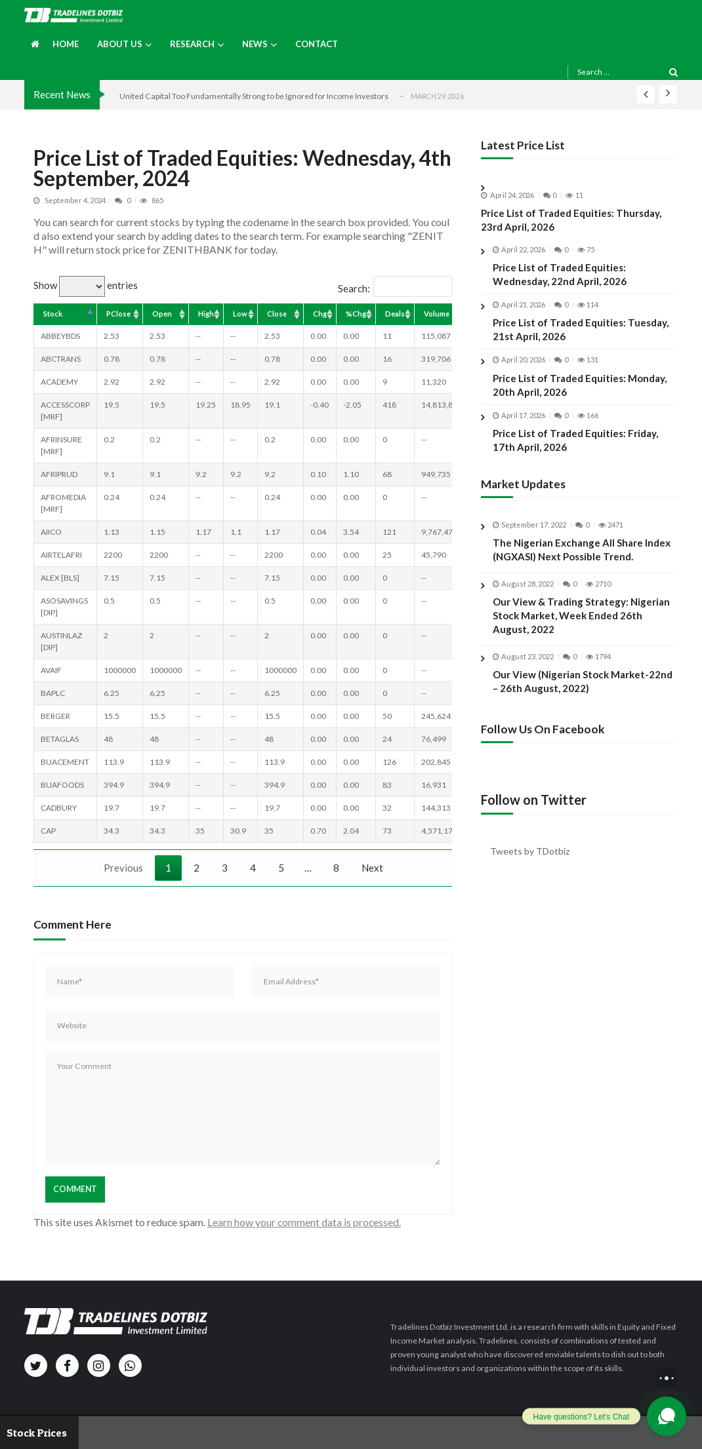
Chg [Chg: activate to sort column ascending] (320, 313)
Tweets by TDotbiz (529, 851)
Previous (123, 868)
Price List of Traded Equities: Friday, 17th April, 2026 (575, 440)
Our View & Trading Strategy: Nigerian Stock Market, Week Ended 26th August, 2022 (581, 626)
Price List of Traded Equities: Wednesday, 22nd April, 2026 (560, 274)
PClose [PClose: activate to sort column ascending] (118, 313)
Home (65, 44)
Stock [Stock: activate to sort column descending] (52, 313)
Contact (316, 44)
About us (119, 44)
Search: (395, 288)
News (255, 44)
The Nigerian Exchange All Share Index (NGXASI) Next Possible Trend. (582, 560)
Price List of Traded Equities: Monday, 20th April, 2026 (580, 385)
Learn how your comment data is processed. (304, 1222)
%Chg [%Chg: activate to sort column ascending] (356, 313)
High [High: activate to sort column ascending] (206, 313)
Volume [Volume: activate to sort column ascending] (436, 313)
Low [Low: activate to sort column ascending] (240, 313)
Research (192, 44)
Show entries (85, 285)
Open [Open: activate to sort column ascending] (162, 313)
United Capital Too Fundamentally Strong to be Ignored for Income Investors (253, 96)
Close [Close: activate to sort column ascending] (277, 313)
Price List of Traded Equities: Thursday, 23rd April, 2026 (571, 220)
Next (372, 868)
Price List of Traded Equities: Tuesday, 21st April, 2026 (581, 329)
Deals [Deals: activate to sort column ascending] (395, 313)
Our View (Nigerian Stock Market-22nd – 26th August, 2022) (582, 691)
